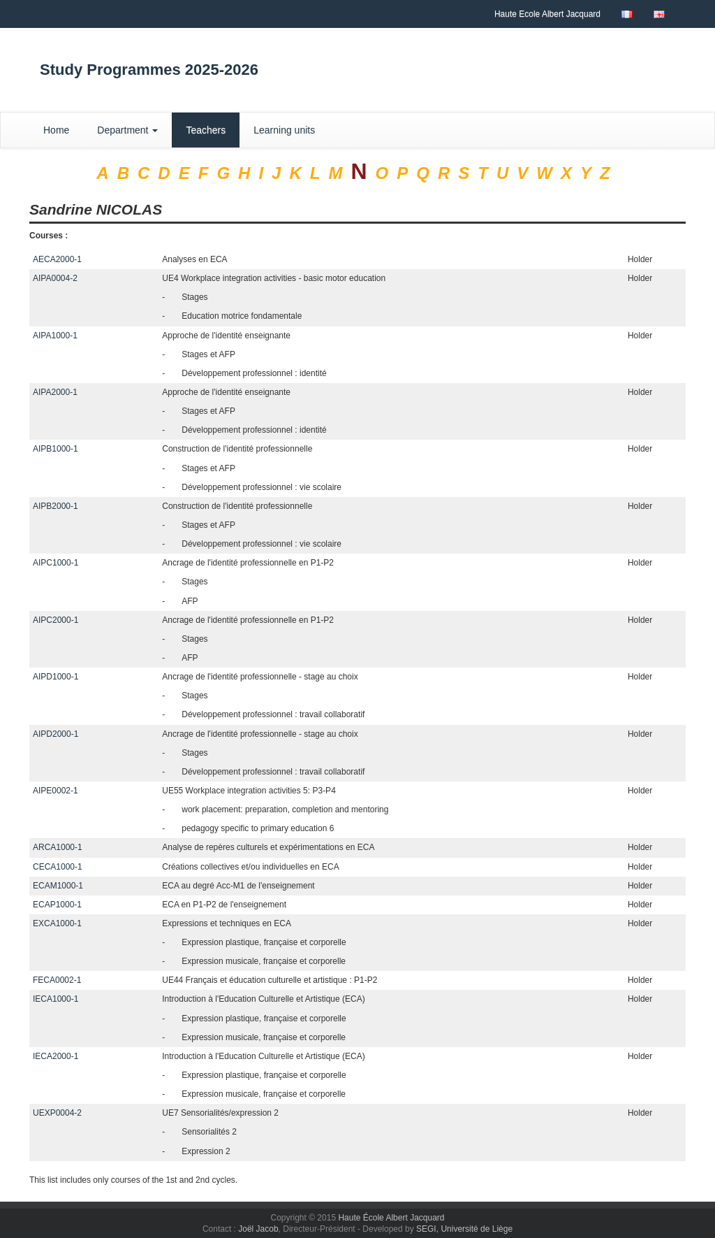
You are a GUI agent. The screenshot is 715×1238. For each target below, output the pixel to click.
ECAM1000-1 (58, 886)
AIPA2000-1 (55, 392)
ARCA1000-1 (57, 847)
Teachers (206, 130)
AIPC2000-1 (55, 620)
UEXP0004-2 (57, 1113)
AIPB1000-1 (55, 449)
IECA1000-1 (55, 999)
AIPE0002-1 (55, 791)
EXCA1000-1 (57, 923)
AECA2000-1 (57, 259)
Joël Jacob (258, 1229)
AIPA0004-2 (55, 278)
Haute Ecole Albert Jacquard (547, 14)
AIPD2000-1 (55, 734)
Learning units (284, 130)
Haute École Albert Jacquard (391, 1218)
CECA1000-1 (57, 867)
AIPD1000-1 (55, 677)
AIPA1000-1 (55, 335)
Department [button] (127, 130)
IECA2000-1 (55, 1056)
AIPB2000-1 (55, 506)
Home (56, 130)
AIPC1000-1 (55, 563)
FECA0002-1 (57, 980)
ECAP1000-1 (57, 904)
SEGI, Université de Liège (464, 1229)
